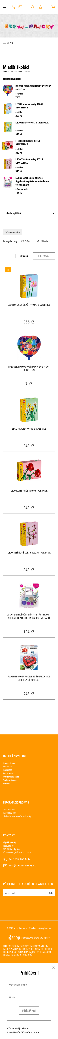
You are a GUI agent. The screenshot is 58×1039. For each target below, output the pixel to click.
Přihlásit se (7, 766)
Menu (10, 43)
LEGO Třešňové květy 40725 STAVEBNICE (29, 552)
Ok (51, 893)
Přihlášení (29, 1010)
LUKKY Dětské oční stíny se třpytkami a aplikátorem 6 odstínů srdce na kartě (32, 181)
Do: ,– (43, 240)
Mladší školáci (24, 71)
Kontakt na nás (9, 812)
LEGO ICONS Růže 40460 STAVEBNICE (27, 142)
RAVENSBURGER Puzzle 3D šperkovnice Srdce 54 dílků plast (29, 678)
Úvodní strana (9, 763)
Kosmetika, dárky (26, 951)
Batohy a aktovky (12, 948)
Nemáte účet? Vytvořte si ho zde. (24, 1032)
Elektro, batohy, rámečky (16, 946)
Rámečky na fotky (39, 946)
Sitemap (6, 783)
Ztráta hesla (8, 773)
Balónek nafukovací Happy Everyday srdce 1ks (29, 368)
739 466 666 (13, 7)
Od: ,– (26, 240)
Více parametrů (13, 232)
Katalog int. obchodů (21, 954)
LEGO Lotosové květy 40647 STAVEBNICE (29, 304)
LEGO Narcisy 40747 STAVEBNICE (32, 122)
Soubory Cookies (10, 780)
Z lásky (12, 71)
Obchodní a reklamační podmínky (17, 816)
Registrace (7, 769)
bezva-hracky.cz (20, 928)
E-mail (5, 891)
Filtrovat (44, 255)
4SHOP (46, 938)
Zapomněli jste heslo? (19, 1028)
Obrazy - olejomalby (32, 948)
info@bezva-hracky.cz (20, 7)
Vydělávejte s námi (11, 776)
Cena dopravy (9, 809)
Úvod (5, 71)
